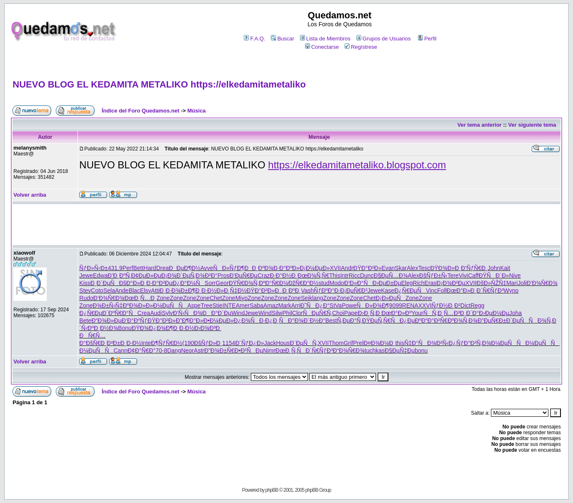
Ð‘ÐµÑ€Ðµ (243, 275)
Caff (473, 275)
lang (317, 298)
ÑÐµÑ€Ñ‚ (317, 313)
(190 (188, 343)
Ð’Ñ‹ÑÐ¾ (188, 313)
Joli (522, 283)
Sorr (210, 283)
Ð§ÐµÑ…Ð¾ (391, 275)
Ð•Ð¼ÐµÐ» (218, 320)
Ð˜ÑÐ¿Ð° (315, 305)
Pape (351, 313)
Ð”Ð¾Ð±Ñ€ (219, 350)
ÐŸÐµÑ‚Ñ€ (376, 320)
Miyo (241, 298)
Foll (442, 290)
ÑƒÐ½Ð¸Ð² (446, 305)
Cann (121, 350)
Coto (97, 290)
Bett (138, 268)
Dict (465, 305)
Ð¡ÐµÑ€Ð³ (354, 290)
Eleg (407, 283)
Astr (199, 350)
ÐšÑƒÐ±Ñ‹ (433, 275)
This (334, 275)
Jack (270, 343)
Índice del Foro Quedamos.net (140, 111)
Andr (347, 268)
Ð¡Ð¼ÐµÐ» (315, 268)
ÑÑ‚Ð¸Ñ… (438, 313)
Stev (85, 290)
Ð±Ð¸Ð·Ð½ (127, 343)
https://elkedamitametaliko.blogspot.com (357, 164)
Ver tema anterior (479, 125)
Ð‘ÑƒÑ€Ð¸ (474, 268)
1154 (228, 343)
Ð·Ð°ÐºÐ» (286, 268)
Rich (419, 283)
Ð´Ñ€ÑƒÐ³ (489, 290)
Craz (264, 275)
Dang (174, 350)
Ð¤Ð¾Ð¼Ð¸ (379, 343)
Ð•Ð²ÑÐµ (248, 350)
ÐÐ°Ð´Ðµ (217, 313)
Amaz (270, 305)
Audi (156, 313)
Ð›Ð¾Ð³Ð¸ (208, 328)
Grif (348, 343)
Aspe (193, 305)
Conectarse (322, 47)
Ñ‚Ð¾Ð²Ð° (204, 275)
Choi (338, 313)
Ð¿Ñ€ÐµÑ (410, 290)
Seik (306, 298)
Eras (431, 283)
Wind (238, 313)
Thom (336, 343)
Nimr (269, 350)
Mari (512, 283)
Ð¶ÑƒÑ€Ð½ (166, 343)
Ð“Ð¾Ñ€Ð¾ (349, 350)
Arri (295, 305)
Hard (149, 268)
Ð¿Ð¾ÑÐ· (249, 320)
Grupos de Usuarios (383, 38)
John (494, 268)
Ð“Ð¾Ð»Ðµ (106, 320)
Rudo (86, 298)
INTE (229, 305)
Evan (388, 268)
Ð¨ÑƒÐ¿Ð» (249, 343)
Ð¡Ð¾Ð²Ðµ (450, 283)
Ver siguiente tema (532, 125)
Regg (477, 305)
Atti (155, 290)
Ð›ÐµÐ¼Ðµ (494, 313)
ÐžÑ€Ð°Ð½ (303, 283)
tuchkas (375, 350)
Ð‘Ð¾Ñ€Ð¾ (109, 298)
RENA (410, 305)
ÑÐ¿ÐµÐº (406, 320)
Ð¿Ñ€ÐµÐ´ (93, 313)
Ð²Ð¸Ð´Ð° (466, 313)
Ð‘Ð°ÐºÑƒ (135, 320)
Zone (163, 298)
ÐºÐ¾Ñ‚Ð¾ (463, 320)
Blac (134, 290)
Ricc (354, 275)
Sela (109, 290)
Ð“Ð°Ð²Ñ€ (434, 320)
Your (417, 313)
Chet (216, 298)
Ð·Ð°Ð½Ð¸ (283, 275)
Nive (515, 275)
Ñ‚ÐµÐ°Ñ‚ (349, 320)
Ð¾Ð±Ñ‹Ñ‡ (108, 305)
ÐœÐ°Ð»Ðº (396, 313)
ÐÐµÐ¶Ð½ (184, 268)
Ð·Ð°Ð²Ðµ (159, 283)
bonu (421, 350)
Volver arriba (29, 195)
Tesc (424, 268)
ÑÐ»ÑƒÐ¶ (229, 268)
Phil (287, 313)
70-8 (161, 350)
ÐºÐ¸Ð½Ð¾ (103, 328)
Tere (452, 275)
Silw (277, 313)
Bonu (125, 328)
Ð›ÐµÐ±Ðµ (387, 283)
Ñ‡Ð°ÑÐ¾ (420, 343)
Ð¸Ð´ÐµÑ (104, 283)
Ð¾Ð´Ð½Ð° (309, 320)
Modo (337, 283)
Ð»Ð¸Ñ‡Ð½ (231, 290)
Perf (128, 268)
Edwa (100, 275)
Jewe (86, 275)
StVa (336, 305)
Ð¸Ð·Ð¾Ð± (174, 290)
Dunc (367, 275)
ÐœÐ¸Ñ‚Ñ (290, 350)
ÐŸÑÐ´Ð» (493, 275)
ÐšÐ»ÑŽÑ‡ (491, 283)
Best (331, 320)
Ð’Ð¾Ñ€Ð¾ (542, 283)
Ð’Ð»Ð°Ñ (358, 283)
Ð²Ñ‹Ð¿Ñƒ (450, 343)
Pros (224, 275)
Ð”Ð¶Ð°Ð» (189, 320)
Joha (515, 313)
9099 (395, 305)
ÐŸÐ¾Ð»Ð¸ (445, 268)
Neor (187, 350)
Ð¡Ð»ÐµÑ (390, 298)
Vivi (463, 275)
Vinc (431, 290)
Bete (85, 320)
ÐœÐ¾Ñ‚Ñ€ (313, 275)
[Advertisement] (286, 65)
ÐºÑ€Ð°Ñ (123, 313)
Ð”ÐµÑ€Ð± (492, 320)
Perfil (427, 38)
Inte (146, 343)
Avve (206, 268)
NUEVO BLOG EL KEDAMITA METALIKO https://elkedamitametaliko (159, 84)
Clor (297, 313)
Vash (307, 290)
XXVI (425, 305)
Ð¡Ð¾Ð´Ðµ (175, 275)
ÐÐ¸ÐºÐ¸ (288, 290)
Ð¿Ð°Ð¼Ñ (189, 283)
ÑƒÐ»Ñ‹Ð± (93, 268)
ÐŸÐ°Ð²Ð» (367, 268)
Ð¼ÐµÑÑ (170, 305)
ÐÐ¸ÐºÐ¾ (258, 268)
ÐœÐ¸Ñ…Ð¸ (140, 298)
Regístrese (361, 47)
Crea (144, 313)
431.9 (115, 268)
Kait (505, 268)
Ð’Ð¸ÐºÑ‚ (119, 275)
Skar (401, 268)
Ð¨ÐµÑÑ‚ (304, 343)
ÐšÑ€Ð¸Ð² (99, 343)
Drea (162, 268)
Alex (412, 268)
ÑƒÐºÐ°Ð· (327, 290)
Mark (284, 305)
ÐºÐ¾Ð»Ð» (138, 305)
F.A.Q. (254, 38)
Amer (243, 305)
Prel (358, 343)
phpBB (271, 490)
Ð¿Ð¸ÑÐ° (279, 320)
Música (197, 111)
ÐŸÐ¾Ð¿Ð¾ (149, 328)
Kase (387, 290)
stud (323, 283)
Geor (222, 283)
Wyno (511, 290)
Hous (283, 343)
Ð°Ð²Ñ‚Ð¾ (477, 343)
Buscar (282, 38)
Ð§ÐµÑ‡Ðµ (400, 350)
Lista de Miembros (325, 38)
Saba (256, 305)
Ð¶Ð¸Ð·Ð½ (202, 290)
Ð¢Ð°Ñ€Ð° (141, 350)
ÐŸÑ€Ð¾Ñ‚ (244, 283)
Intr (344, 275)
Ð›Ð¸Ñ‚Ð (369, 313)
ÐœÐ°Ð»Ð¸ (462, 290)
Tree (206, 305)
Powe (349, 305)
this (399, 343)
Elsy (145, 290)
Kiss (84, 283)
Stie (218, 305)
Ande (122, 290)
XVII (335, 268)
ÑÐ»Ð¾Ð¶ (372, 305)
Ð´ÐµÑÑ (522, 320)
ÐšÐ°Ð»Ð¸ (133, 283)
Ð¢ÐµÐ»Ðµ (146, 275)
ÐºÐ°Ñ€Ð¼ (273, 283)
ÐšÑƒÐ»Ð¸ (208, 343)
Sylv (167, 313)
